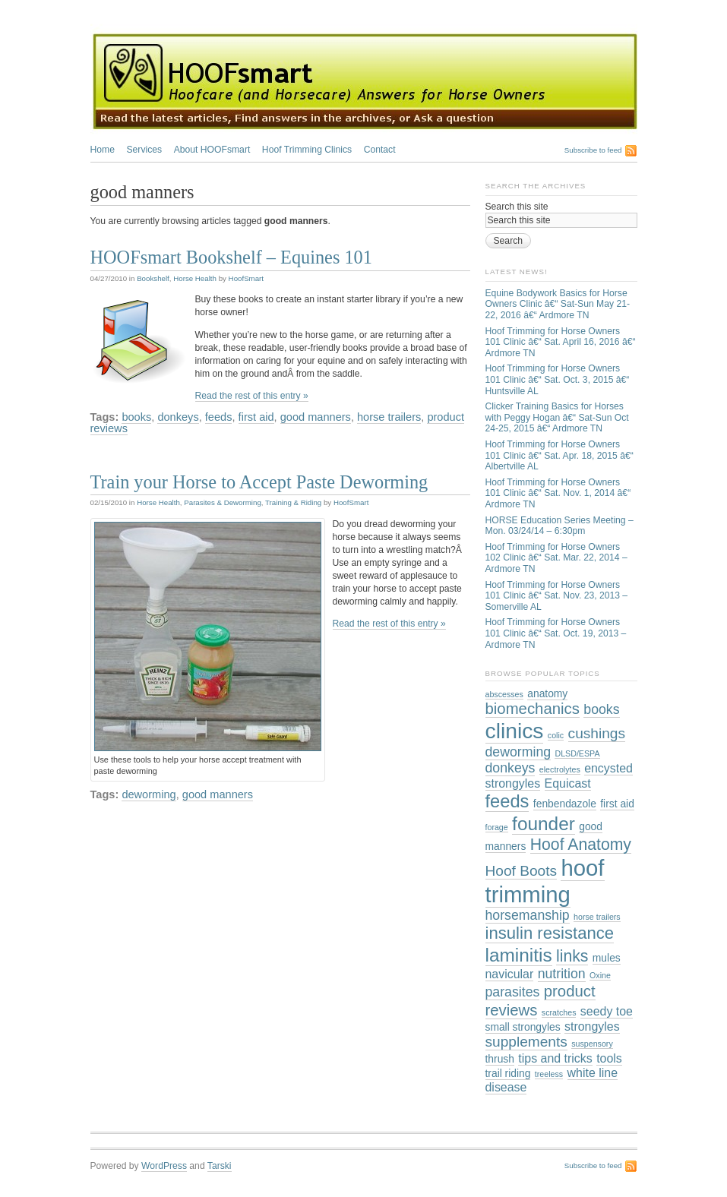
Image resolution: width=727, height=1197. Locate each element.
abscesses (504, 694)
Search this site (516, 206)
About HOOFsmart (212, 149)
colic (556, 735)
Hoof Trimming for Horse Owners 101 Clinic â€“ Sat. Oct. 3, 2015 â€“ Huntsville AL (557, 379)
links (572, 956)
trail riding (508, 1073)
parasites (512, 992)
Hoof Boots (521, 871)
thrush (499, 1059)
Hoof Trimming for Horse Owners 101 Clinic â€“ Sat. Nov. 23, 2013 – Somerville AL (556, 596)
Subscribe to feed (593, 150)
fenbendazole (564, 803)
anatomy (547, 693)
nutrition (562, 973)
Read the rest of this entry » (251, 395)
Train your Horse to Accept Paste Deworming (259, 482)
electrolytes (559, 769)
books (136, 417)
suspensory (592, 1043)
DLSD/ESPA (577, 753)
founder (543, 823)
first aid (256, 417)
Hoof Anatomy (580, 844)
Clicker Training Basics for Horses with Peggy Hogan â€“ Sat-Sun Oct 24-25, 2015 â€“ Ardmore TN (557, 417)
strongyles (592, 1026)
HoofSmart (246, 278)
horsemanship (527, 915)
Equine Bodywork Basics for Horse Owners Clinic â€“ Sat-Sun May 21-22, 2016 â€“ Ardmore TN (558, 304)
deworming (148, 794)
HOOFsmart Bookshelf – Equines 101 (231, 257)
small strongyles (523, 1027)
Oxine (600, 975)
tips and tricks (555, 1058)
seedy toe (606, 1011)
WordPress (164, 1166)
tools (609, 1058)
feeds (218, 417)
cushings (596, 733)
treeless (549, 1074)
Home (102, 149)
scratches (559, 1012)
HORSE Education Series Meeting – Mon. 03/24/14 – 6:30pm (559, 526)
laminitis (518, 955)
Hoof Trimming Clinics (307, 149)
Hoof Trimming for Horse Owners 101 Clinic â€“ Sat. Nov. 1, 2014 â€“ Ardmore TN (558, 493)
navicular (509, 974)
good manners (315, 417)
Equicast (568, 783)
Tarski (219, 1166)
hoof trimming (545, 881)
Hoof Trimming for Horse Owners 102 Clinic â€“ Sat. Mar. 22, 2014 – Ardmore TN (556, 558)
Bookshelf (153, 278)
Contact (380, 149)
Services (144, 149)
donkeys (177, 417)
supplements (526, 1042)
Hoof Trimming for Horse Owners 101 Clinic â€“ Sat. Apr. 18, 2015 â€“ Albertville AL (559, 455)
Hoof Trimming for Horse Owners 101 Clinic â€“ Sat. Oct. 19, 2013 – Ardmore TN (556, 633)
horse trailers (389, 417)
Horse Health (195, 278)
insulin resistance (550, 933)
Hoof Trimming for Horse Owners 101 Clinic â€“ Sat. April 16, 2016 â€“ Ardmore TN (560, 342)
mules (607, 958)
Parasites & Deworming (222, 502)
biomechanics (532, 708)
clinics (514, 731)
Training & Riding (293, 502)
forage (496, 827)
